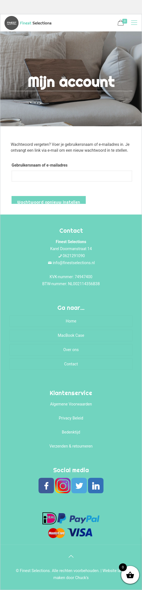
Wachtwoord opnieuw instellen (48, 202)
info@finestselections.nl (74, 263)
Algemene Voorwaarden (71, 404)
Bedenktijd (71, 432)
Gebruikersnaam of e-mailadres (39, 165)
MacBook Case (71, 335)
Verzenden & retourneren (71, 446)
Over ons (71, 349)
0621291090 (74, 255)
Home (71, 321)
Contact (71, 364)
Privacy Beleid (71, 418)
